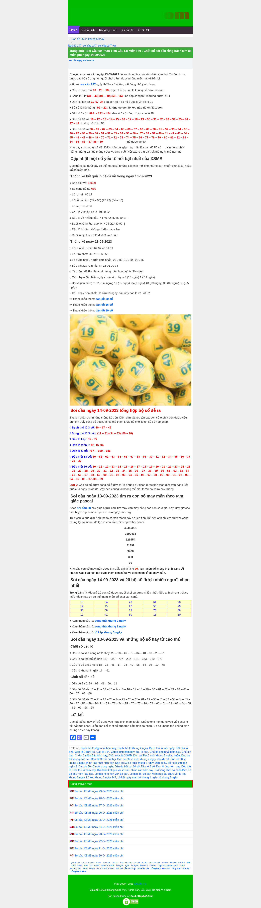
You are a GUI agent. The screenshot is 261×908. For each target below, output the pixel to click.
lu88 (86, 865)
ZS (91, 865)
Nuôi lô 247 (75, 45)
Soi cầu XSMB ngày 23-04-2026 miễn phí (98, 834)
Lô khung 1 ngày (147, 777)
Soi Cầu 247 (88, 30)
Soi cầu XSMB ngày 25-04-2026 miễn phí (98, 819)
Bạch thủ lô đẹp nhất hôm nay (98, 748)
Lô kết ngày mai (127, 777)
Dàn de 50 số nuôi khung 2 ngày (134, 762)
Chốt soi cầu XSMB (120, 755)
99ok (85, 868)
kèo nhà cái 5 (88, 862)
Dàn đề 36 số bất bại (103, 759)
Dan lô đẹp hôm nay (168, 766)
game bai (75, 862)
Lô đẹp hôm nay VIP (107, 773)
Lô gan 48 (135, 773)
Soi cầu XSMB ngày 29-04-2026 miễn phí (98, 791)
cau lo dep (142, 751)
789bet (173, 862)
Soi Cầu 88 (127, 30)
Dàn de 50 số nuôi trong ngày (95, 766)
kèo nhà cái (154, 862)
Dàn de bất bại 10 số (127, 766)
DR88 (92, 868)
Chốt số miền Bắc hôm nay (91, 755)
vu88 (79, 865)
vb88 (73, 865)
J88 (117, 868)
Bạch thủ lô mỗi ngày (161, 748)
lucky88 (134, 865)
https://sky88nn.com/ (168, 865)
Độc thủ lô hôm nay (84, 770)
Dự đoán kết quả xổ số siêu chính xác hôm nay (125, 770)
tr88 (188, 862)
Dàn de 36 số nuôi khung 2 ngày (136, 759)
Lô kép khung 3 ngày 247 (101, 777)
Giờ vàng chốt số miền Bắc (170, 770)
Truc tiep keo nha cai (130, 862)
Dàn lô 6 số (148, 766)
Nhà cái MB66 (108, 865)
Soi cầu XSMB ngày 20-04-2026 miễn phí (98, 855)
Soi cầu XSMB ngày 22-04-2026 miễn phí (98, 841)
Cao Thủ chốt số (85, 751)
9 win (98, 862)
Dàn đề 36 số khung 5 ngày (87, 39)
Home (73, 30)
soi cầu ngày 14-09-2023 (81, 60)
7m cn (115, 862)
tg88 (127, 865)
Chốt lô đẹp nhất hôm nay (165, 751)
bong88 (119, 865)
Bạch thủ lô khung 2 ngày (133, 748)
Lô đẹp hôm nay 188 (81, 773)
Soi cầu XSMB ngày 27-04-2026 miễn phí (98, 805)
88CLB (181, 862)
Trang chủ (76, 51)
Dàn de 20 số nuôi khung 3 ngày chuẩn (156, 755)
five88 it (144, 865)
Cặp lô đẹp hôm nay (122, 751)
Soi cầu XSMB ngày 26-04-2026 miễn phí (98, 812)
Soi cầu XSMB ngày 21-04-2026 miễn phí (98, 848)
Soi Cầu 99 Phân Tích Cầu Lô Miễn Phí (113, 51)
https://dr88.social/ (105, 868)
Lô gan (124, 773)
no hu (144, 862)
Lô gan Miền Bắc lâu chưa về (160, 773)
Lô (189, 770)
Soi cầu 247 (140, 883)
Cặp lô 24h (102, 751)
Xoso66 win (75, 868)
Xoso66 (106, 862)
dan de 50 (163, 759)
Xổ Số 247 (144, 30)
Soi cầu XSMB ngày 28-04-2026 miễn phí (98, 798)
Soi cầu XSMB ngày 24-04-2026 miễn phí (98, 827)
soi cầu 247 (90, 45)
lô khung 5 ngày (168, 777)
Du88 (182, 865)
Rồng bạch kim (108, 30)
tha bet (165, 862)
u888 (96, 865)
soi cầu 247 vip (107, 45)
